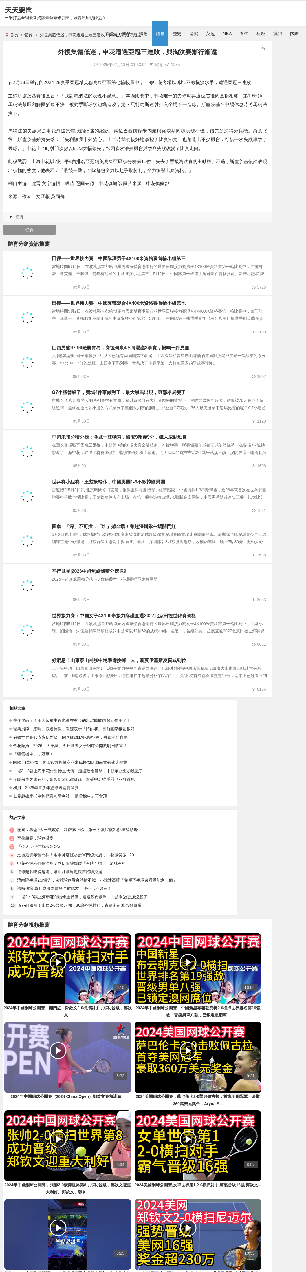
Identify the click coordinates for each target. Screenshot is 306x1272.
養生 (244, 33)
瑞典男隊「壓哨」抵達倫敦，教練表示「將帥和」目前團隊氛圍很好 (74, 783)
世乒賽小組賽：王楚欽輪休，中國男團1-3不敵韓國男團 (129, 524)
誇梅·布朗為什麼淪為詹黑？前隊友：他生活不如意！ (169, 833)
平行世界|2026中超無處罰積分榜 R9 (110, 618)
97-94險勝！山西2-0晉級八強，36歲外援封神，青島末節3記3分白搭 (185, 850)
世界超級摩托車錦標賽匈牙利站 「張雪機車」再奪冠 (60, 850)
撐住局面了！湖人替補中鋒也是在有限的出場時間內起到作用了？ (72, 775)
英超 (210, 33)
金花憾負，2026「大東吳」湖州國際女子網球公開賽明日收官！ (70, 800)
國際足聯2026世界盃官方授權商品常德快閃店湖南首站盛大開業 (70, 817)
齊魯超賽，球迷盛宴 (140, 783)
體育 (160, 33)
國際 (294, 33)
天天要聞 (18, 10)
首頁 (109, 33)
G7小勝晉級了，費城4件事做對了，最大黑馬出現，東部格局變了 (140, 430)
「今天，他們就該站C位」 (146, 791)
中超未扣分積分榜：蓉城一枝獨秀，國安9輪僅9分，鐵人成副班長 (140, 477)
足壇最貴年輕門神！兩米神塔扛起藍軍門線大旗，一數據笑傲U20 (180, 800)
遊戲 (193, 33)
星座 (260, 33)
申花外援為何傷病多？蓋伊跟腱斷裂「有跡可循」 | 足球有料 (176, 808)
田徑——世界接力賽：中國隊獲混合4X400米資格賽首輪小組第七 (140, 335)
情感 (143, 33)
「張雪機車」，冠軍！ (33, 808)
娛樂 (126, 33)
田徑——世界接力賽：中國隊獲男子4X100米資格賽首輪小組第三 (140, 288)
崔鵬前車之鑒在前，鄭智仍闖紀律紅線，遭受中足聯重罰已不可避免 (74, 833)
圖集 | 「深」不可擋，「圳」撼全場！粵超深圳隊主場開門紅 (135, 571)
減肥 (277, 33)
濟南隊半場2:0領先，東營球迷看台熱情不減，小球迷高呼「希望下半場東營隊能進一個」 (202, 825)
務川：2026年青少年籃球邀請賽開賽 (46, 842)
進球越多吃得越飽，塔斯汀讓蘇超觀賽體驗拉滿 (165, 817)
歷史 (177, 33)
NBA (227, 33)
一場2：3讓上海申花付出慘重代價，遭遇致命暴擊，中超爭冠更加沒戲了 (78, 825)
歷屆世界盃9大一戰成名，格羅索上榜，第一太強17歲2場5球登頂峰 (182, 775)
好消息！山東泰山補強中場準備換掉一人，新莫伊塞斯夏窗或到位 (140, 713)
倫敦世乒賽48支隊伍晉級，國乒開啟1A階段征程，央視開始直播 (70, 791)
